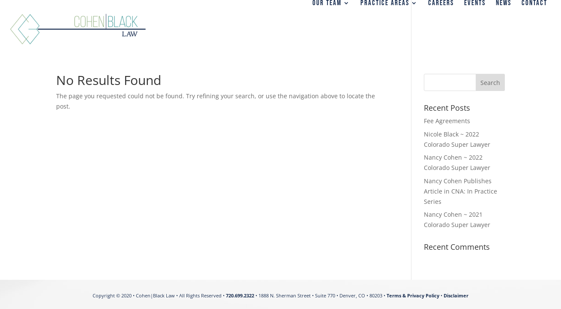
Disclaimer (456, 295)
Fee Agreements (447, 121)
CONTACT (534, 3)
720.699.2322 (240, 295)
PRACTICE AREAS (384, 3)
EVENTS (475, 3)
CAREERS (441, 3)
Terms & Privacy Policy (413, 295)
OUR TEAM (327, 3)
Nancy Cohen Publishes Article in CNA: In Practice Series (460, 191)
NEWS (503, 3)
